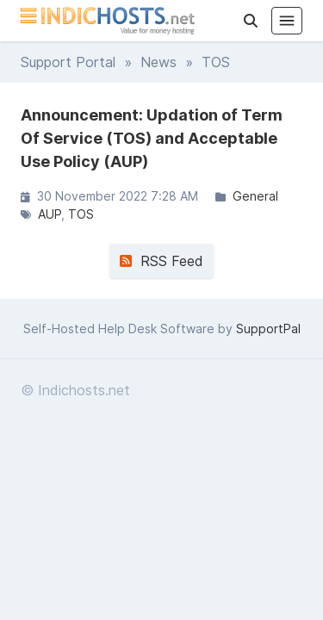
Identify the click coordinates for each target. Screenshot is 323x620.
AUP (49, 214)
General (255, 196)
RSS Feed (161, 261)
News (158, 62)
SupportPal (268, 328)
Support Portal (68, 62)
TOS (81, 214)
